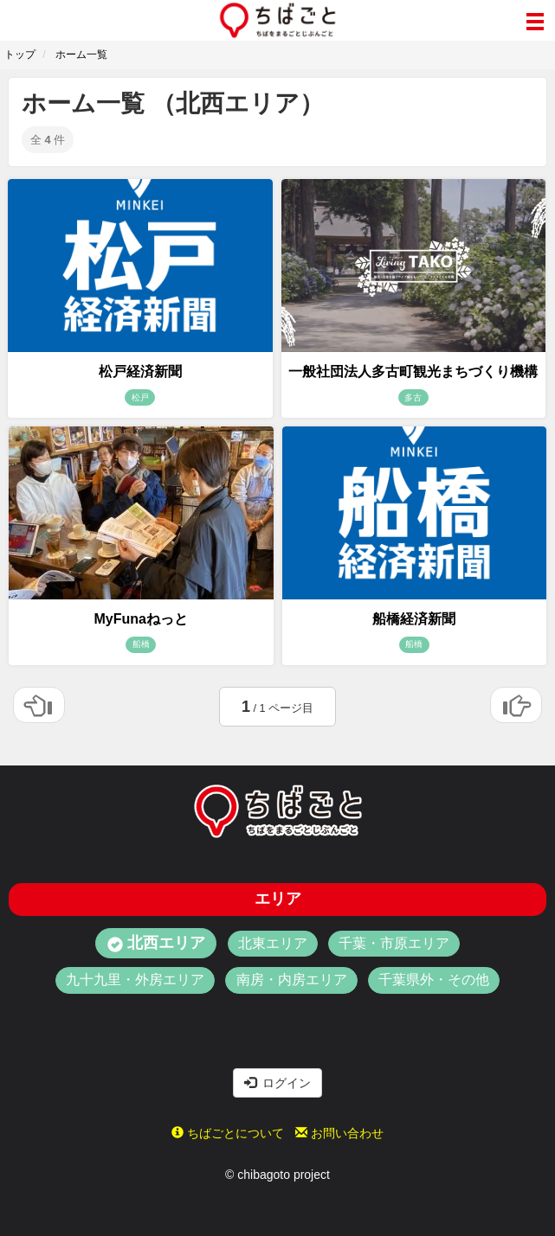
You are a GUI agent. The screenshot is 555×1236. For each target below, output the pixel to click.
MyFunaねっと (141, 619)
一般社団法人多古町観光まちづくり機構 (413, 371)
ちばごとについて (227, 1133)
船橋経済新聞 (413, 619)
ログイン (278, 1083)
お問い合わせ (339, 1133)
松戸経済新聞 (140, 371)
